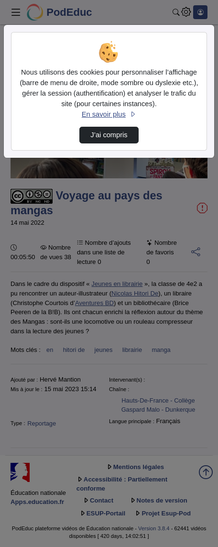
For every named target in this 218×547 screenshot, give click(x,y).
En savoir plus (109, 114)
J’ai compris (108, 135)
